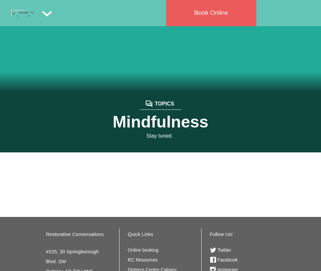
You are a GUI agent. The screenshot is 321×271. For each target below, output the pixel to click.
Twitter (224, 250)
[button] (47, 13)
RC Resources (143, 259)
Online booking (143, 250)
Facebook (228, 259)
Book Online (211, 12)
